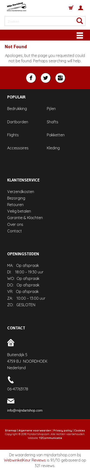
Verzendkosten (20, 191)
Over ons (15, 224)
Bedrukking (17, 108)
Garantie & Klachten (25, 217)
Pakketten (56, 134)
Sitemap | (11, 430)
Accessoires (18, 147)
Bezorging (16, 198)
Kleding (53, 147)
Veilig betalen (19, 211)
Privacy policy (62, 430)
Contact (14, 231)
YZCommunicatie (50, 438)
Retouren (15, 204)
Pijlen (51, 108)
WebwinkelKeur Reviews (25, 460)
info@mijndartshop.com (24, 410)
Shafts (52, 121)
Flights (13, 134)
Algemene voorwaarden (34, 430)
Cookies (79, 430)
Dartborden (17, 121)
